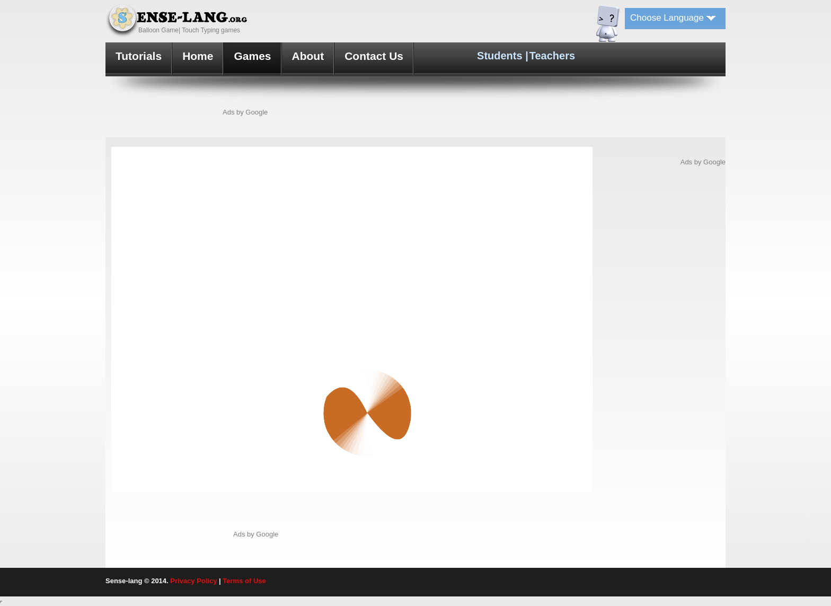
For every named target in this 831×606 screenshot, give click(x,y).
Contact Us (373, 56)
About (308, 56)
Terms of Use (244, 581)
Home (197, 56)
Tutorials (139, 56)
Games (252, 56)
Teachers (552, 56)
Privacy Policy (193, 581)
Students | (502, 56)
